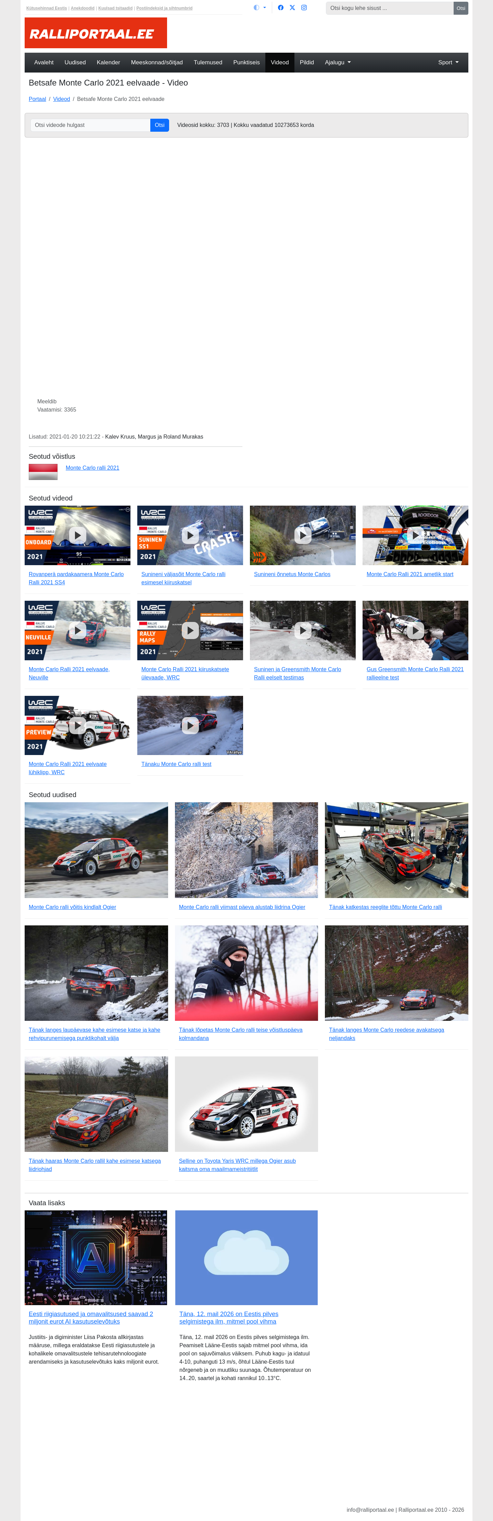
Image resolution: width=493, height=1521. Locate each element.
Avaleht (43, 62)
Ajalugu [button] (335, 62)
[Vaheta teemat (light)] (260, 7)
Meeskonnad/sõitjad (157, 62)
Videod (280, 62)
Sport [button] (446, 62)
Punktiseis (246, 62)
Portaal (37, 99)
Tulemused (208, 62)
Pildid (307, 62)
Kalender (108, 62)
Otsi (461, 8)
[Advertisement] (321, 32)
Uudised (75, 62)
